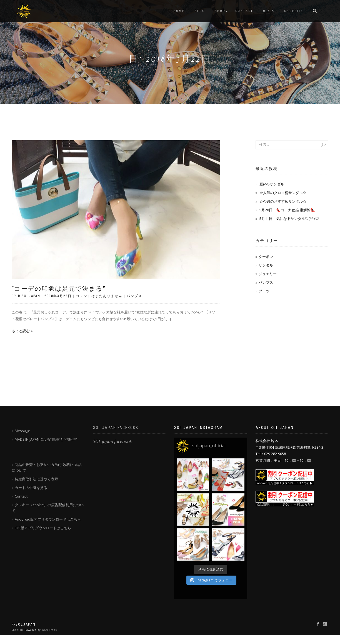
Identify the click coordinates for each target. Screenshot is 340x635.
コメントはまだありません (99, 296)
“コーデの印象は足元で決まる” (59, 288)
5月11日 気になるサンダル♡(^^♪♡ (289, 218)
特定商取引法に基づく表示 (36, 478)
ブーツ (264, 290)
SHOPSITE (293, 11)
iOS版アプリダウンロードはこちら (43, 527)
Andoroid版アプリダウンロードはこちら (48, 519)
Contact (21, 496)
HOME (179, 11)
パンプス (134, 296)
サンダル (266, 265)
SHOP (220, 11)
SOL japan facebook (115, 427)
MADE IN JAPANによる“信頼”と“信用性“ (46, 439)
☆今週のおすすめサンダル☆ (282, 201)
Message (22, 430)
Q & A (268, 11)
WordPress (49, 630)
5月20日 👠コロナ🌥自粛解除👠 (287, 209)
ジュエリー (268, 273)
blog (200, 11)
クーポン (266, 256)
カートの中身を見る (31, 487)
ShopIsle (18, 630)
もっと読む (21, 330)
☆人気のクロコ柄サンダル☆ (282, 192)
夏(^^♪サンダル (271, 184)
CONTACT (244, 11)
